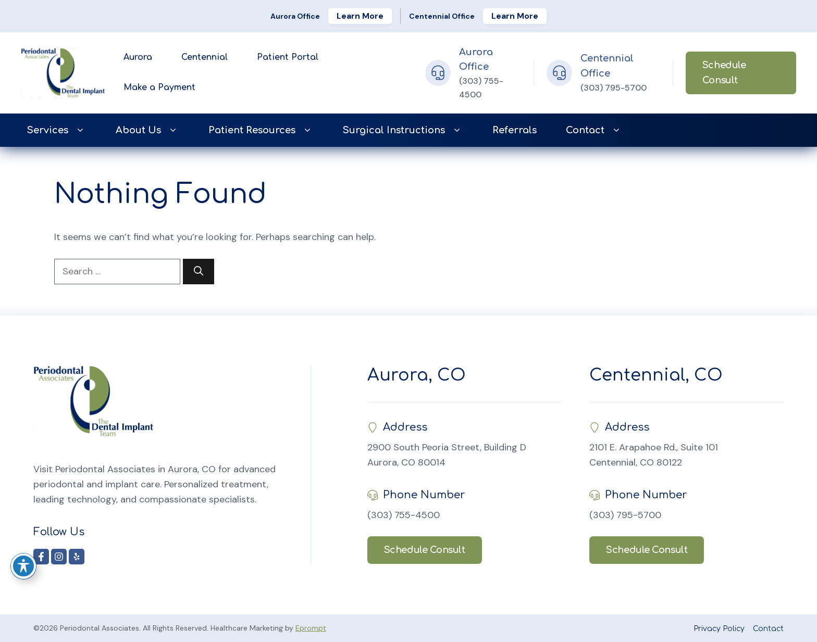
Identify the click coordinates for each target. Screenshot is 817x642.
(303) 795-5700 (613, 87)
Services (56, 130)
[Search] (198, 271)
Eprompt (310, 628)
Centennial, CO (656, 375)
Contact (594, 130)
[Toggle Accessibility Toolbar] (23, 565)
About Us (147, 130)
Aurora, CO (416, 375)
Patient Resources (261, 130)
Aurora (137, 57)
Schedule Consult (724, 72)
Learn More (360, 15)
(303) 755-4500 (403, 515)
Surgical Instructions (403, 130)
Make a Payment (159, 87)
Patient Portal (287, 57)
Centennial (204, 57)
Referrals (514, 130)
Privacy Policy (719, 629)
